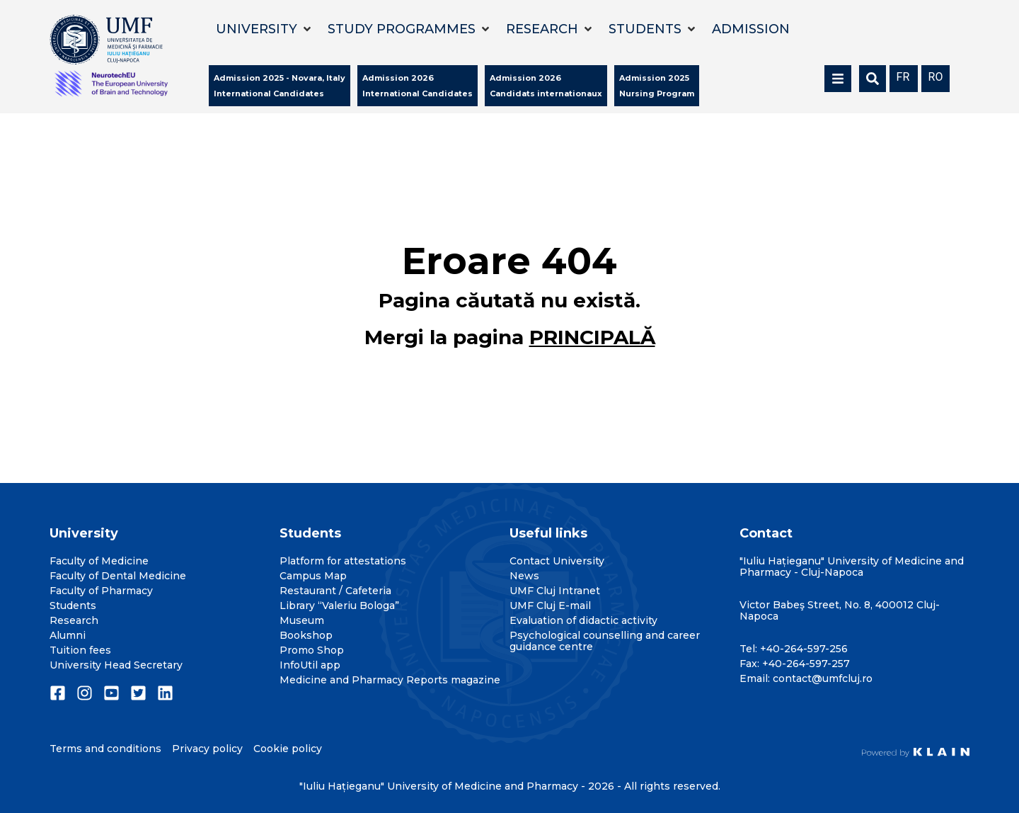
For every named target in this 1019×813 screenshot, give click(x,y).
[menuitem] (904, 76)
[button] (265, 29)
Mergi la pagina (509, 337)
